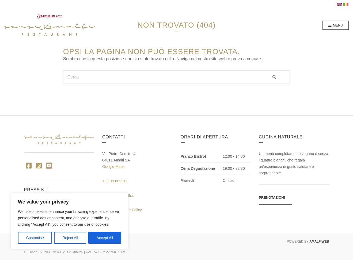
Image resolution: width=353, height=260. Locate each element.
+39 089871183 (115, 181)
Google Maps (113, 166)
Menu (335, 25)
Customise (35, 238)
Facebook (28, 165)
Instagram (39, 165)
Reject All (70, 238)
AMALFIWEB (319, 241)
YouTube (49, 165)
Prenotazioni (272, 197)
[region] (69, 221)
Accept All (105, 238)
